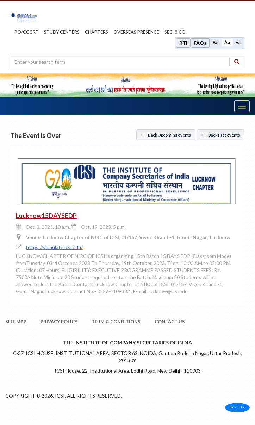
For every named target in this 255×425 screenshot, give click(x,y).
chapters (96, 32)
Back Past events (220, 135)
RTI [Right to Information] (183, 43)
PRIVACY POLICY (59, 321)
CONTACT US (170, 321)
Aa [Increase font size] (215, 42)
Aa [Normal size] (227, 42)
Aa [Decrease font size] (238, 42)
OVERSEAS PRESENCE (136, 32)
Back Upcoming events (166, 135)
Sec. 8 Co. (175, 32)
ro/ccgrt (26, 32)
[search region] (127, 62)
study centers (62, 32)
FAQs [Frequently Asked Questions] (200, 43)
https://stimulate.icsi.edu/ (54, 247)
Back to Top (237, 407)
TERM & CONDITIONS (116, 321)
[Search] (236, 62)
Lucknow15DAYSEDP (46, 216)
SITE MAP (15, 321)
